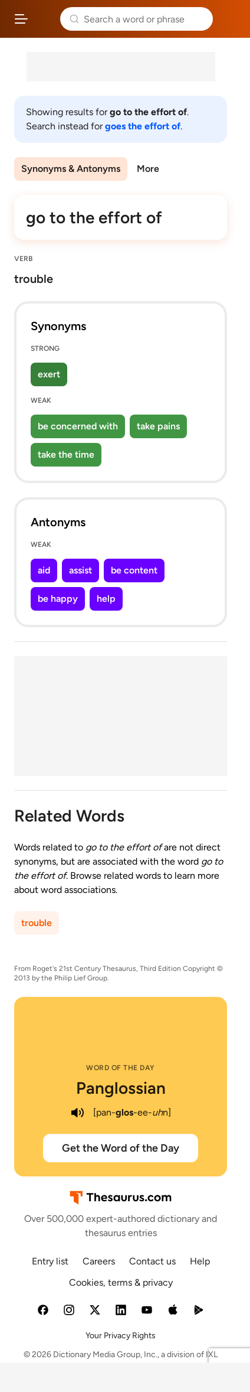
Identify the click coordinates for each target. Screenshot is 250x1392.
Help (200, 1261)
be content (134, 570)
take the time (66, 454)
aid (44, 570)
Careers (99, 1261)
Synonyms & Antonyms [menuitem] (70, 168)
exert (49, 374)
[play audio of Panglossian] (78, 1113)
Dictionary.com (229, 19)
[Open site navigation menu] (21, 19)
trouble (36, 922)
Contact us (152, 1261)
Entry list (50, 1261)
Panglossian (121, 1088)
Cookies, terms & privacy (121, 1282)
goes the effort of (142, 126)
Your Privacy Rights (120, 1336)
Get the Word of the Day (120, 1148)
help (106, 598)
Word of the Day (120, 1068)
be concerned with (78, 426)
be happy (58, 598)
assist (80, 570)
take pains (158, 426)
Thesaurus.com (44, 19)
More (148, 168)
